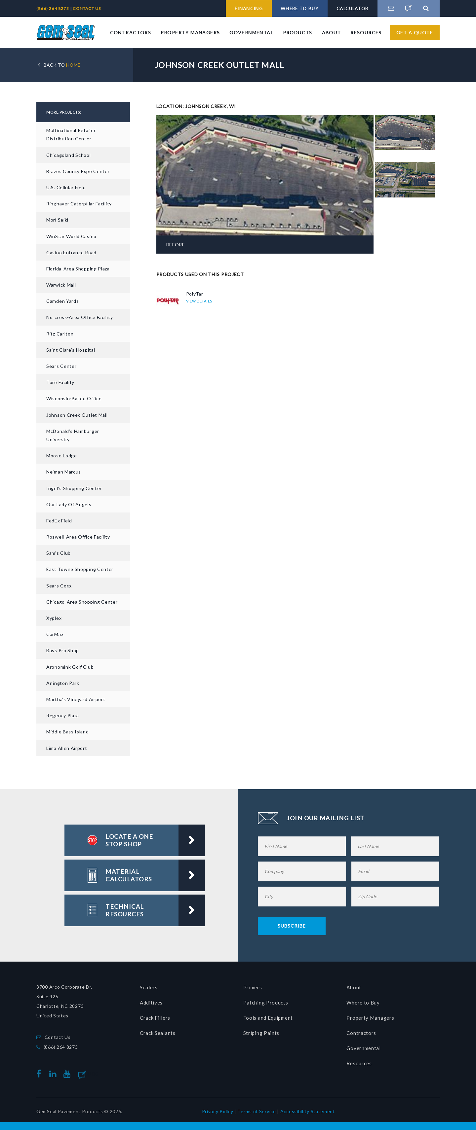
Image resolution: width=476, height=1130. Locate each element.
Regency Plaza (62, 715)
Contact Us (58, 1036)
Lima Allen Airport (66, 747)
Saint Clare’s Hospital (70, 349)
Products (297, 32)
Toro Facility (60, 382)
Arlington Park (62, 682)
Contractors (130, 32)
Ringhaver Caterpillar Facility (79, 203)
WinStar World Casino (71, 235)
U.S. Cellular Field (66, 187)
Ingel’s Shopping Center (74, 487)
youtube (68, 1073)
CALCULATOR (350, 8)
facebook (40, 1073)
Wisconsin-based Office (73, 398)
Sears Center (61, 366)
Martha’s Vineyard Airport (75, 699)
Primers (252, 987)
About (331, 32)
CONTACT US (87, 8)
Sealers (149, 987)
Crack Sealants (158, 1032)
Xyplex (53, 617)
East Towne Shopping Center (79, 569)
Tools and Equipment (268, 1017)
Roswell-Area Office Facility (78, 536)
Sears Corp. (59, 585)
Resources (366, 32)
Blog (93, 1073)
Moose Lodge (61, 455)
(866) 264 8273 (53, 8)
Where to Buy (362, 1002)
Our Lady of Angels (69, 504)
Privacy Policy (217, 1111)
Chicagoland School (68, 154)
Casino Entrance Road (71, 252)
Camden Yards (62, 300)
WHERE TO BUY (293, 8)
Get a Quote (414, 32)
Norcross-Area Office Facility (79, 317)
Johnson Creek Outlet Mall (77, 414)
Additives (151, 1002)
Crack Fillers (155, 1017)
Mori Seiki (57, 219)
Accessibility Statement (307, 1111)
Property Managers (190, 32)
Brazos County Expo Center (78, 170)
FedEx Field (59, 520)
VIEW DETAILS (199, 301)
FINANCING (238, 8)
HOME (63, 64)
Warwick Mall (61, 284)
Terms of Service (256, 1111)
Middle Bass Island (67, 731)
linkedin (54, 1073)
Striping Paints (261, 1032)
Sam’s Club (58, 552)
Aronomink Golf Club (70, 666)
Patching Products (265, 1002)
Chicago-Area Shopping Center (82, 601)
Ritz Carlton (59, 333)
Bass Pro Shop (62, 650)
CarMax (54, 634)
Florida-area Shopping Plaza (78, 268)
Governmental (251, 32)
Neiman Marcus (63, 471)
